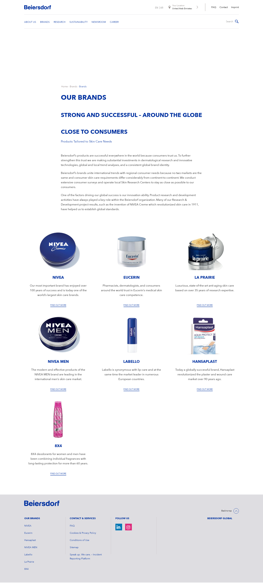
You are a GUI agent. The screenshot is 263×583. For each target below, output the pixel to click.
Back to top (226, 511)
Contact (224, 7)
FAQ (213, 7)
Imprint (235, 7)
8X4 (26, 569)
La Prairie (29, 562)
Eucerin (28, 533)
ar (161, 7)
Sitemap (74, 548)
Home (64, 87)
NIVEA (27, 526)
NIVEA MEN (30, 548)
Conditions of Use (79, 541)
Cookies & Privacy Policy (83, 533)
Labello (28, 555)
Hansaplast (30, 541)
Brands (73, 87)
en (156, 7)
